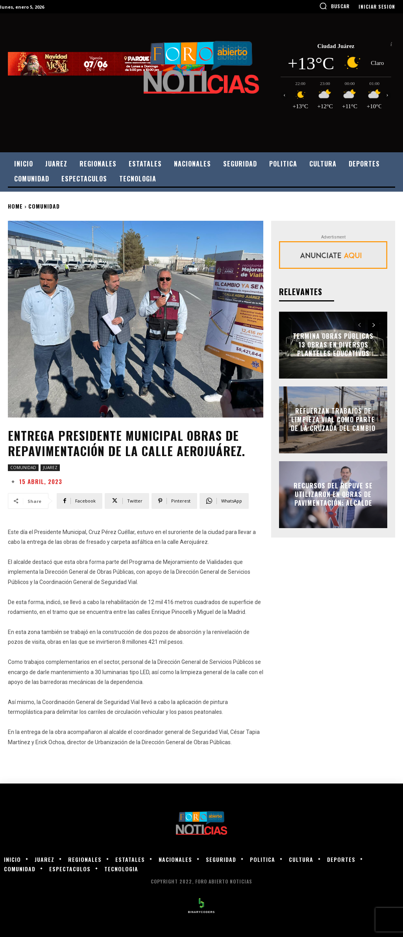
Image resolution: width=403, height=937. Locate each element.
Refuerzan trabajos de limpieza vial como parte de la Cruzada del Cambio (333, 419)
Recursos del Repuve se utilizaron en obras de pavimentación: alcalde (333, 494)
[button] (334, 6)
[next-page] (373, 325)
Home (15, 206)
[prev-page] (359, 325)
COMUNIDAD (44, 206)
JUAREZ (50, 467)
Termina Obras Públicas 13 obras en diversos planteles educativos (333, 345)
